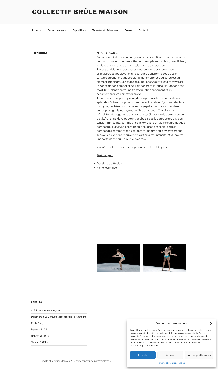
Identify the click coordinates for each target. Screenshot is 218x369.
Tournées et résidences (105, 30)
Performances (57, 30)
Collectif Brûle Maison (80, 12)
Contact (143, 30)
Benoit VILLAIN (39, 329)
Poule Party (37, 323)
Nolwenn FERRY (40, 335)
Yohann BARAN (39, 342)
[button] (211, 323)
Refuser (170, 355)
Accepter (143, 355)
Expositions (79, 30)
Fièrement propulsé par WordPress (92, 360)
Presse (128, 30)
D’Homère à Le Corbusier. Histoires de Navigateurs (58, 316)
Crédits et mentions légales (171, 363)
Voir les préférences (198, 355)
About (37, 30)
